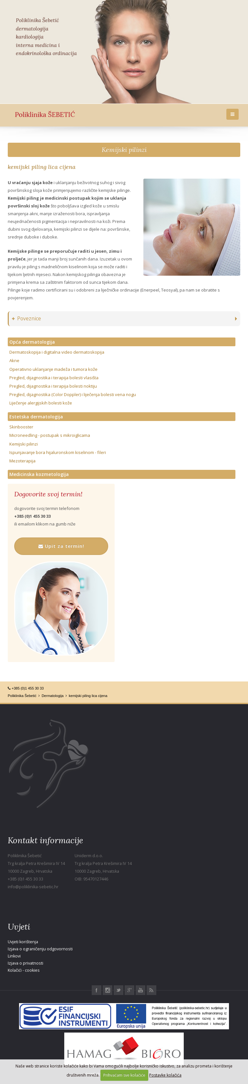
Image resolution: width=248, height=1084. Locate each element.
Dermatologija (53, 696)
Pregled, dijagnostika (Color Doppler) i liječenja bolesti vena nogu (72, 394)
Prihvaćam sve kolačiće (124, 1075)
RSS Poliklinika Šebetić (151, 990)
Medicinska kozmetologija (39, 474)
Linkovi (14, 956)
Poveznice (26, 318)
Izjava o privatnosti (25, 963)
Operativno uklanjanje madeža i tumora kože (53, 369)
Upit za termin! (61, 546)
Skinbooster (21, 427)
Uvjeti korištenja (23, 942)
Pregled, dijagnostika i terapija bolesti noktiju (53, 386)
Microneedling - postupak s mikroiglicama (49, 435)
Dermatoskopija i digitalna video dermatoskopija (56, 352)
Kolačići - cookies (24, 970)
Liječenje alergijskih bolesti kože (40, 403)
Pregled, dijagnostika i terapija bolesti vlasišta (53, 378)
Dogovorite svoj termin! (48, 494)
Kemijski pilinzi (124, 150)
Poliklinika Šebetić (22, 696)
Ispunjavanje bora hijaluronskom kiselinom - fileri (57, 452)
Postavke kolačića (165, 1075)
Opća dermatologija (32, 342)
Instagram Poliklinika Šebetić (107, 990)
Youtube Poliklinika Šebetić (140, 990)
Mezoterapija (22, 461)
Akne (14, 360)
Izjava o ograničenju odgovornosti (40, 949)
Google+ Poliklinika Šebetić (129, 990)
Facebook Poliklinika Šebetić (96, 990)
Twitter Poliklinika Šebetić (118, 990)
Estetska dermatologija (36, 417)
